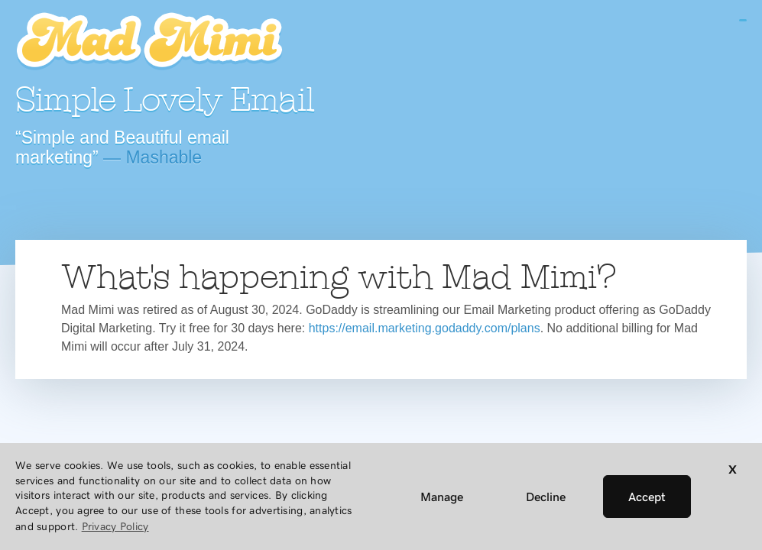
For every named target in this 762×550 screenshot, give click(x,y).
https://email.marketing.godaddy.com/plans (424, 328)
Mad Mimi (149, 42)
